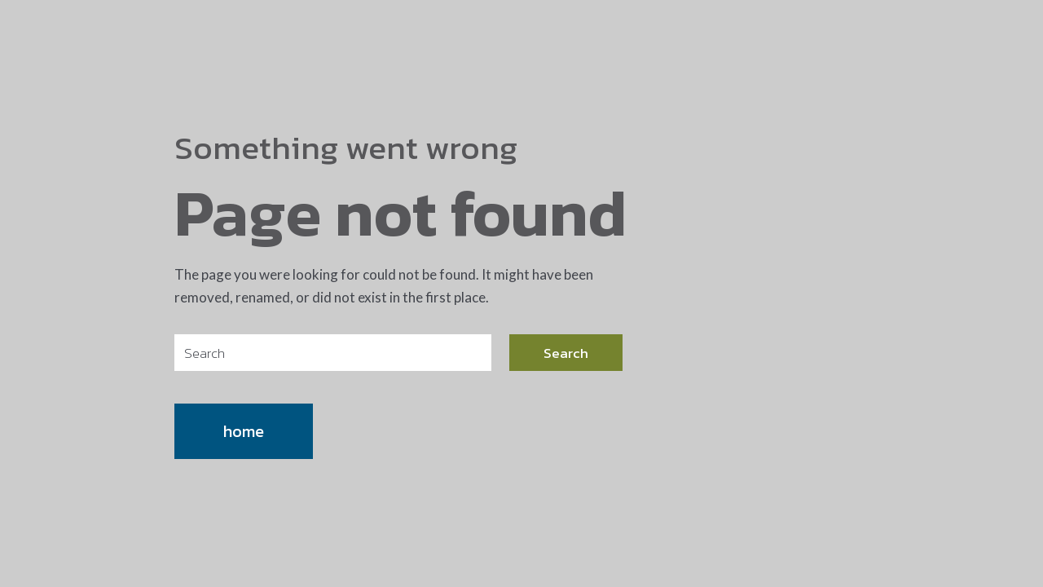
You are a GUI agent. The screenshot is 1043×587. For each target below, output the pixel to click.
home (243, 431)
